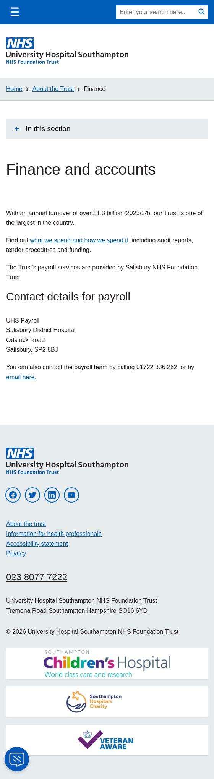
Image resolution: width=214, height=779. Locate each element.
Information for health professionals (54, 534)
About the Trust (53, 89)
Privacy (16, 553)
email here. (21, 377)
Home (14, 89)
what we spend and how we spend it (79, 240)
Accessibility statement (37, 543)
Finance (94, 89)
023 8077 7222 (36, 577)
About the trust (26, 524)
